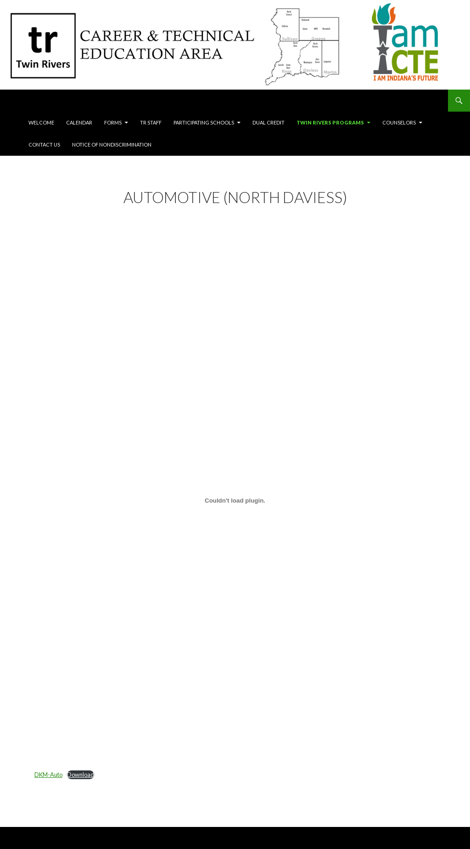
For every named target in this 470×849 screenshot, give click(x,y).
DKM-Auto (48, 774)
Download (80, 774)
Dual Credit (268, 122)
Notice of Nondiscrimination (111, 144)
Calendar (79, 122)
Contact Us (44, 144)
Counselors (399, 122)
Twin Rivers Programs (330, 122)
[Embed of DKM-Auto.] (235, 500)
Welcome (41, 122)
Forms (113, 122)
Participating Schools (203, 122)
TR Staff (151, 122)
